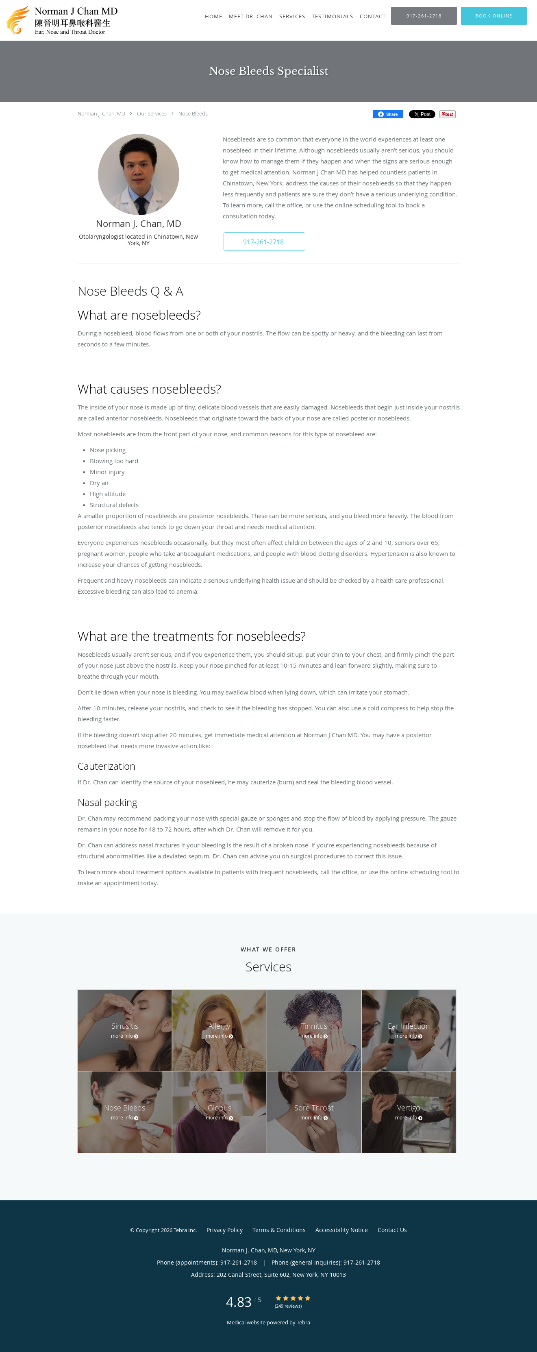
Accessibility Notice (341, 1230)
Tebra (303, 1322)
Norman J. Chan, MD (101, 113)
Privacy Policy (225, 1230)
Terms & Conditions (279, 1230)
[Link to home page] (64, 20)
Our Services (152, 113)
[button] (494, 16)
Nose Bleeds (193, 113)
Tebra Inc (185, 1230)
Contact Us (392, 1230)
